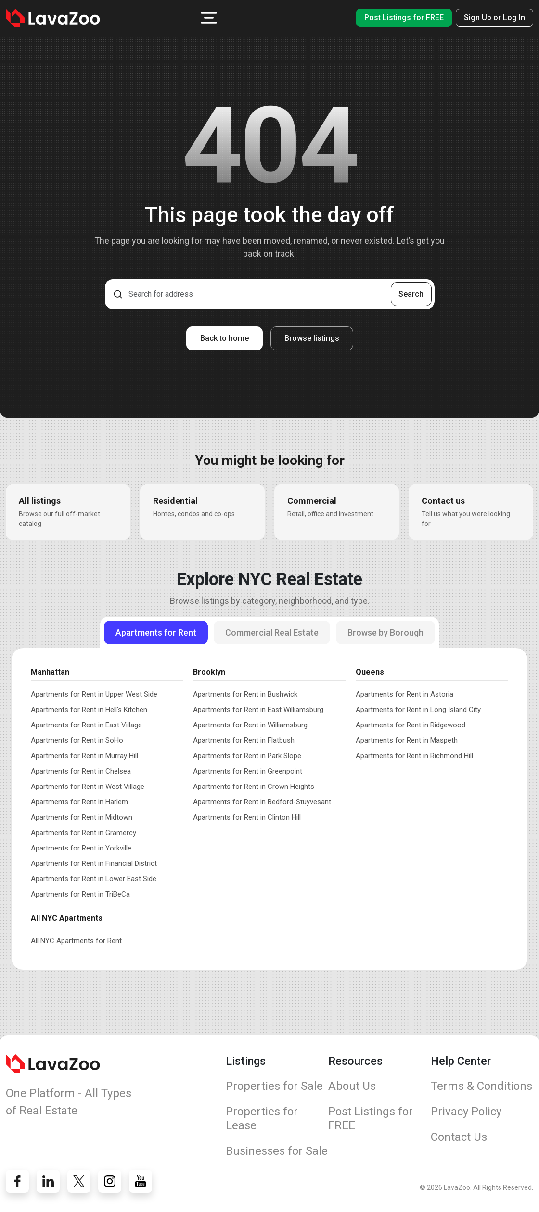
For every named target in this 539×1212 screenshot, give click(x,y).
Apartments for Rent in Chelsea (81, 771)
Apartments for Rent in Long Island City (418, 709)
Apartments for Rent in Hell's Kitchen (89, 709)
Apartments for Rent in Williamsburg (250, 725)
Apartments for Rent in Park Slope (247, 755)
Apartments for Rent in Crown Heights (253, 786)
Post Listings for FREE (404, 17)
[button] (208, 17)
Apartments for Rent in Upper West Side (94, 694)
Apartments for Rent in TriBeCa (80, 894)
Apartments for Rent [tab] (156, 632)
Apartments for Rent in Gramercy (83, 832)
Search (411, 294)
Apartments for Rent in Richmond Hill (414, 755)
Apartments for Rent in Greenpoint (247, 771)
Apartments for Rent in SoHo (77, 740)
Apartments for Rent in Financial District (94, 863)
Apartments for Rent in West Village (87, 786)
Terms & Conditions (481, 1086)
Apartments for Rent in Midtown (81, 817)
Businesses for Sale (277, 1151)
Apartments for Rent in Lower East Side (93, 879)
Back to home (224, 338)
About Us (352, 1086)
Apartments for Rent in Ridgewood (410, 725)
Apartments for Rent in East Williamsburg (258, 709)
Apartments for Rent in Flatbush (244, 740)
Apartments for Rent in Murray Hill (84, 755)
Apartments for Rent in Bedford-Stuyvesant (262, 802)
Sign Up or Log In (494, 17)
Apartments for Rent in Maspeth (407, 740)
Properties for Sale (274, 1086)
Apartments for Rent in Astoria (404, 694)
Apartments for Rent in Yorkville (81, 848)
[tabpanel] (269, 804)
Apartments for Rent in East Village (86, 725)
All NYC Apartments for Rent (76, 941)
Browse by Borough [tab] (385, 632)
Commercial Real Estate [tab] (272, 632)
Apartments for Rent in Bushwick (245, 694)
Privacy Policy (466, 1111)
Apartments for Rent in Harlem (79, 802)
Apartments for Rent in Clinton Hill (247, 817)
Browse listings (311, 338)
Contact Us (459, 1137)
